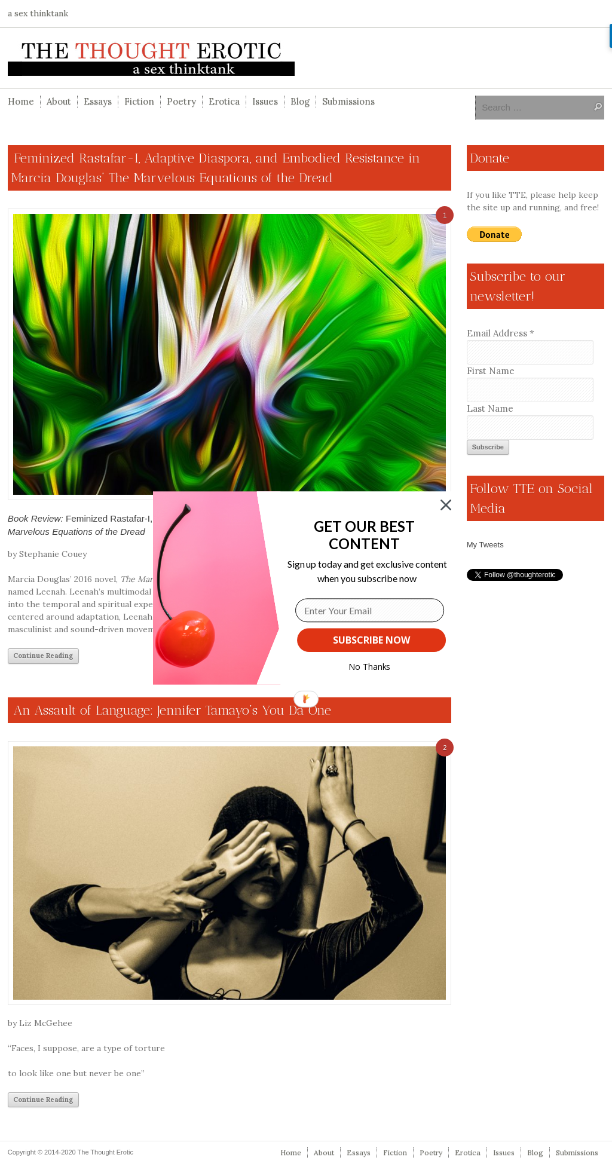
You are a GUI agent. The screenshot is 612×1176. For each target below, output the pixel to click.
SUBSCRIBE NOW (371, 640)
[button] (364, 535)
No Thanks (369, 666)
